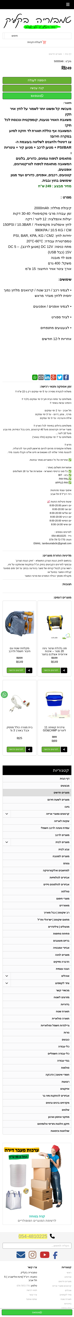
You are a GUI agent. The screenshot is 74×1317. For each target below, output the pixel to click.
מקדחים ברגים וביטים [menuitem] (57, 1104)
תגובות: (66, 584)
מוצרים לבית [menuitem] (62, 842)
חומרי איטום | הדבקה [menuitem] (57, 1076)
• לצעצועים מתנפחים (55, 328)
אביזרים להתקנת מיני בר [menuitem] (55, 1097)
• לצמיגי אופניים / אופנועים (52, 306)
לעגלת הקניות (34, 42)
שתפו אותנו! (31, 1301)
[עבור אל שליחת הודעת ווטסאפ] (4, 694)
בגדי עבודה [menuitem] (63, 1062)
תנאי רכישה (32, 1292)
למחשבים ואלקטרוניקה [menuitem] (56, 870)
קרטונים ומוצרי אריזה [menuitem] (57, 813)
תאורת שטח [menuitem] (62, 1012)
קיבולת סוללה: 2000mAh (52, 208)
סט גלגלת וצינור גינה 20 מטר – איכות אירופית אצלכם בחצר (54, 651)
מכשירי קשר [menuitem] (62, 991)
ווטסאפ (37, 96)
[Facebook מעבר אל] (55, 1259)
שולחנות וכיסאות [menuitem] (60, 1133)
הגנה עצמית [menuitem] (62, 970)
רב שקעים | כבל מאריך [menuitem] (56, 913)
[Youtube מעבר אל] (45, 1259)
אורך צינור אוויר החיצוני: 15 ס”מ (48, 269)
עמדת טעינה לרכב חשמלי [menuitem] (55, 828)
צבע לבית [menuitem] (64, 849)
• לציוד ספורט (61, 317)
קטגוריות (61, 770)
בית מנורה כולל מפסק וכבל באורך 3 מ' (19, 729)
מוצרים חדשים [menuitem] (61, 792)
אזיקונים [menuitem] (64, 1090)
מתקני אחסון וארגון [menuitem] (58, 1118)
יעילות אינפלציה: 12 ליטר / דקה (48, 219)
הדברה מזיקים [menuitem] (61, 962)
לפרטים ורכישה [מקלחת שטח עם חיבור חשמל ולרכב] (16, 670)
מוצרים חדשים (55, 54)
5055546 (59, 61)
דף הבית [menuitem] (64, 778)
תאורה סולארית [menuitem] (60, 1019)
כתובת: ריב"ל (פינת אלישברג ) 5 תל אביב (20, 1281)
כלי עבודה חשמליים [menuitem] (58, 1055)
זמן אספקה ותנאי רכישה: (55, 386)
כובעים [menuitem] (65, 1041)
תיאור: (67, 103)
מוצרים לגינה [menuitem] (62, 955)
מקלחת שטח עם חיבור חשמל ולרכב (19, 650)
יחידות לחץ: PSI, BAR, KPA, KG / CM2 (42, 236)
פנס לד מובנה (61, 258)
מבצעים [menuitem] (65, 785)
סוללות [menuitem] (65, 892)
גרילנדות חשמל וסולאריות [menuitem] (55, 1026)
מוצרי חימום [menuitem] (62, 899)
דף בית (68, 54)
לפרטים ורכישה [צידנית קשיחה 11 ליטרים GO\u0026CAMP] (51, 749)
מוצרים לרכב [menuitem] (62, 835)
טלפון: (33, 1288)
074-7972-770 (23, 1288)
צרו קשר (32, 1269)
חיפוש (15, 35)
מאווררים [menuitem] (64, 906)
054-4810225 (33, 1238)
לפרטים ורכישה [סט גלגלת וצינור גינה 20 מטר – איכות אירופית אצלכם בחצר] (51, 670)
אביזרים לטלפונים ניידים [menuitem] (56, 885)
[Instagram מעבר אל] (32, 1259)
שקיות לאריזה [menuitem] (61, 821)
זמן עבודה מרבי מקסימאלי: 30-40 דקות (42, 213)
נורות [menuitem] (66, 1034)
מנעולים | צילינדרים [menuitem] (58, 927)
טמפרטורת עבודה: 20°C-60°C (48, 241)
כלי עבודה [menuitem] (63, 1048)
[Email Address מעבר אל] (21, 1259)
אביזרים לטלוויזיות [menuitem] (59, 878)
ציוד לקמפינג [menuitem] (62, 984)
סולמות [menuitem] (65, 1069)
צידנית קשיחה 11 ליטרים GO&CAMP (54, 729)
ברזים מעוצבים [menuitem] (61, 941)
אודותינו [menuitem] (67, 1279)
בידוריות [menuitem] (65, 1005)
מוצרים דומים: (62, 597)
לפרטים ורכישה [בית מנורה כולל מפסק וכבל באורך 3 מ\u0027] (16, 749)
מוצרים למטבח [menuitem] (61, 856)
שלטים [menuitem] (65, 1111)
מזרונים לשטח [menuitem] (61, 998)
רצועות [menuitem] (65, 1083)
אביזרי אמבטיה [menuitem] (61, 948)
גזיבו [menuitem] (67, 806)
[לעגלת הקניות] (37, 42)
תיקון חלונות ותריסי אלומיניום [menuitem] (53, 1126)
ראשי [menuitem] (69, 1275)
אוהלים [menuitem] (65, 977)
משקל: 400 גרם (59, 263)
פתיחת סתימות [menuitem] (61, 934)
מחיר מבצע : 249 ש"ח (54, 186)
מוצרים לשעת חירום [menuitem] (58, 799)
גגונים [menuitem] (66, 863)
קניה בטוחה (37, 1218)
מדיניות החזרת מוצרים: (56, 555)
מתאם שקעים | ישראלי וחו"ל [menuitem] (53, 920)
